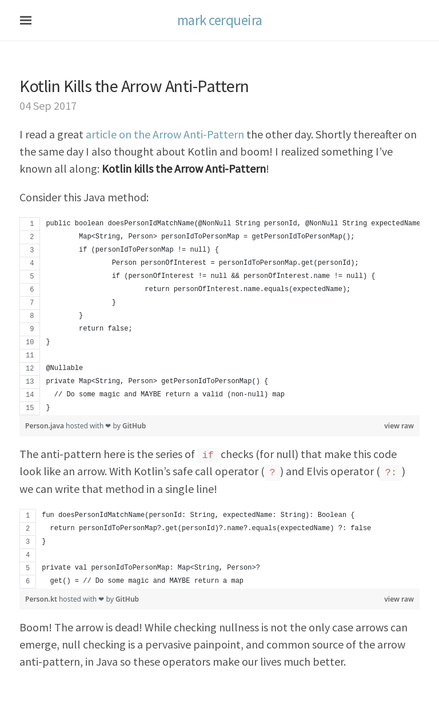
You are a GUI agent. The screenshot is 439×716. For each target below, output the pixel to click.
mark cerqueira (219, 20)
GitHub (134, 426)
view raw (399, 426)
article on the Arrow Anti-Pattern (165, 134)
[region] (219, 316)
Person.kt (42, 599)
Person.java (45, 426)
